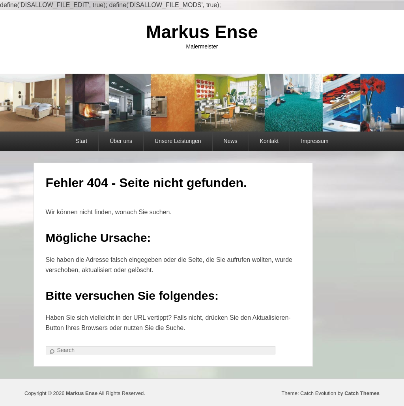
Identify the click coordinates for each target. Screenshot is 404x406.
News (231, 141)
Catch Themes (362, 393)
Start (82, 141)
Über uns (121, 141)
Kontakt (269, 141)
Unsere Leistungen (178, 141)
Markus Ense (202, 32)
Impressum (314, 141)
